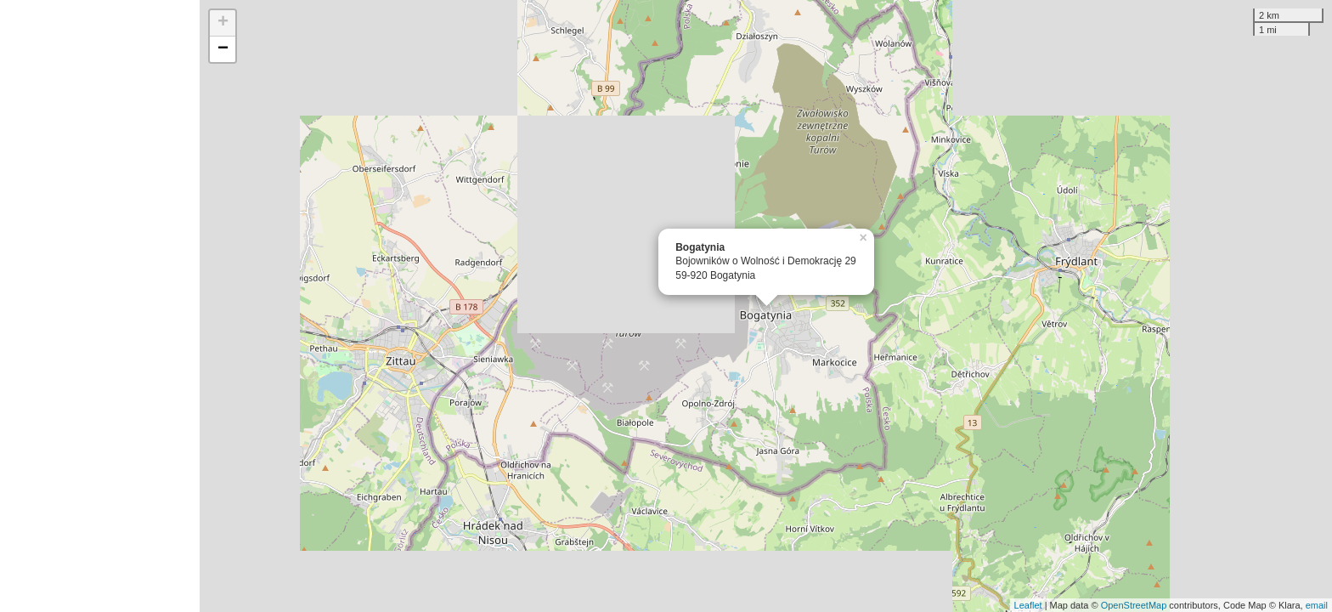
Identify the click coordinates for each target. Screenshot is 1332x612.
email (1317, 605)
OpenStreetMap (1134, 605)
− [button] (223, 49)
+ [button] (223, 23)
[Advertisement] (100, 306)
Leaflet (1028, 605)
